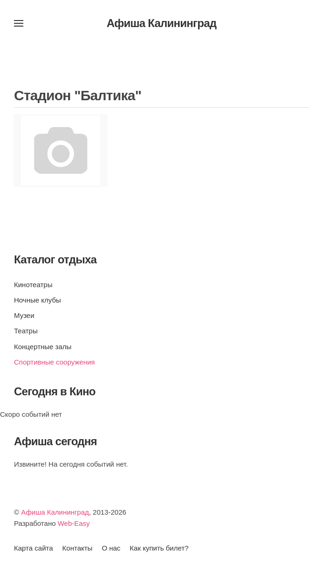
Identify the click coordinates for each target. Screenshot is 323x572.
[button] (18, 23)
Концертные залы (42, 347)
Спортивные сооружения (54, 362)
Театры (26, 331)
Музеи (24, 315)
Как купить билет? (159, 548)
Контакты (77, 548)
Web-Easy (74, 523)
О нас (111, 548)
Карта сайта (33, 548)
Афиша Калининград (55, 512)
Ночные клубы (37, 300)
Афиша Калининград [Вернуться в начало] (162, 23)
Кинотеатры (33, 285)
